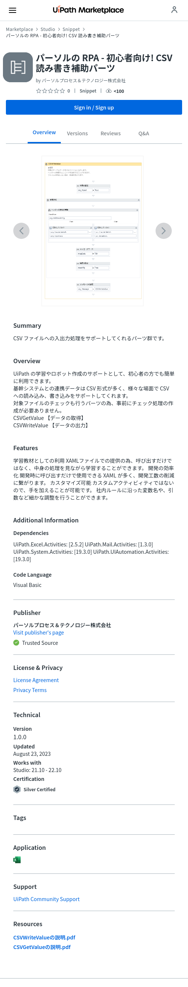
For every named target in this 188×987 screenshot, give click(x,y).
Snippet (71, 29)
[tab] (44, 134)
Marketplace (19, 29)
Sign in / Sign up (94, 107)
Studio (48, 29)
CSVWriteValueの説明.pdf (44, 937)
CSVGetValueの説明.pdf (41, 946)
